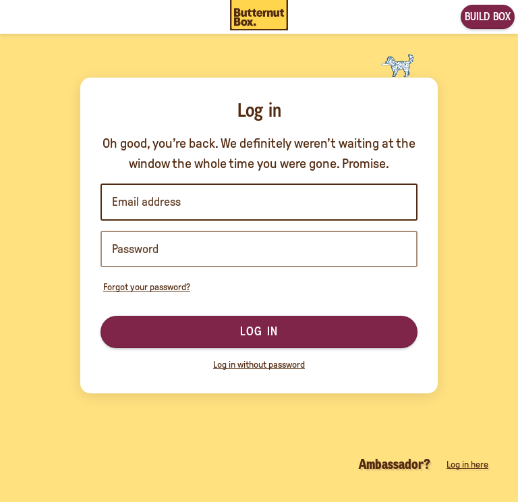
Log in (259, 331)
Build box (488, 16)
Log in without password (259, 365)
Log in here (467, 464)
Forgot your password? (146, 287)
